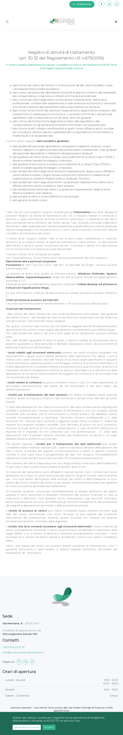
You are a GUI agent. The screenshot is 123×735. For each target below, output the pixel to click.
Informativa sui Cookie (27, 727)
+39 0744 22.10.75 (14, 647)
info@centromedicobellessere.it (23, 652)
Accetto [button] (48, 727)
